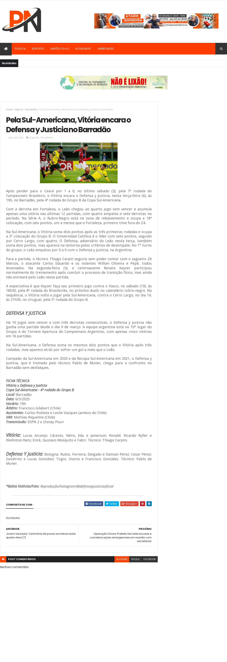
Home (9, 109)
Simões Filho (59, 49)
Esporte (38, 49)
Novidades (83, 49)
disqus (126, 569)
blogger (113, 569)
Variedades (105, 49)
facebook (141, 569)
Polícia (20, 49)
